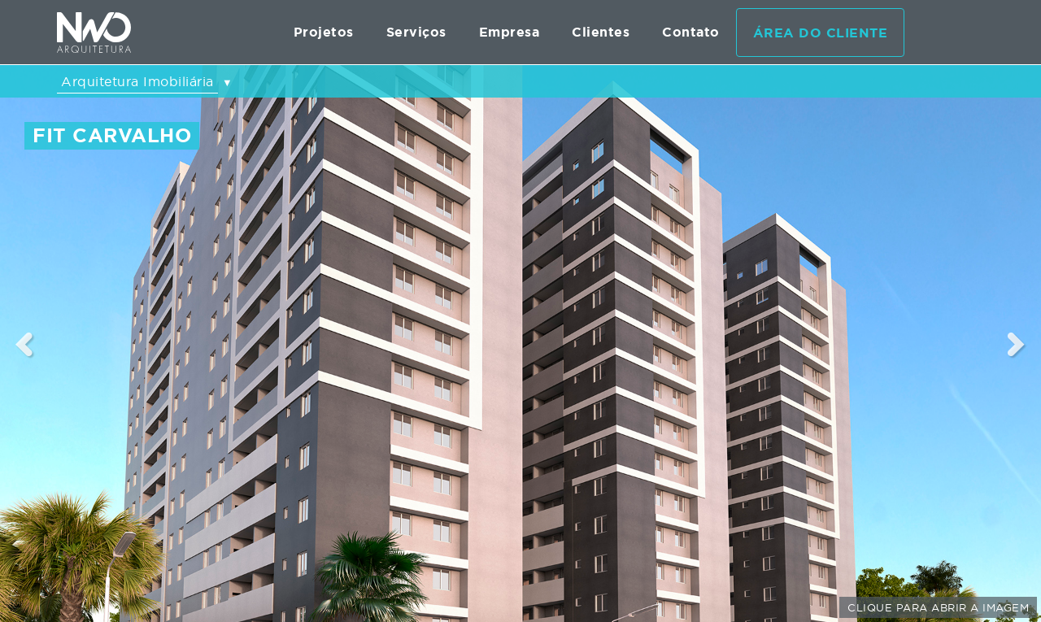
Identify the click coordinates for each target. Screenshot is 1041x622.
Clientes (600, 32)
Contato (691, 32)
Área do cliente (820, 32)
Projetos (324, 32)
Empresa (509, 32)
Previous (24, 344)
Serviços (416, 32)
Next (1017, 344)
